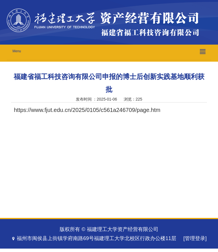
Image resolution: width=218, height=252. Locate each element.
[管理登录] (195, 238)
